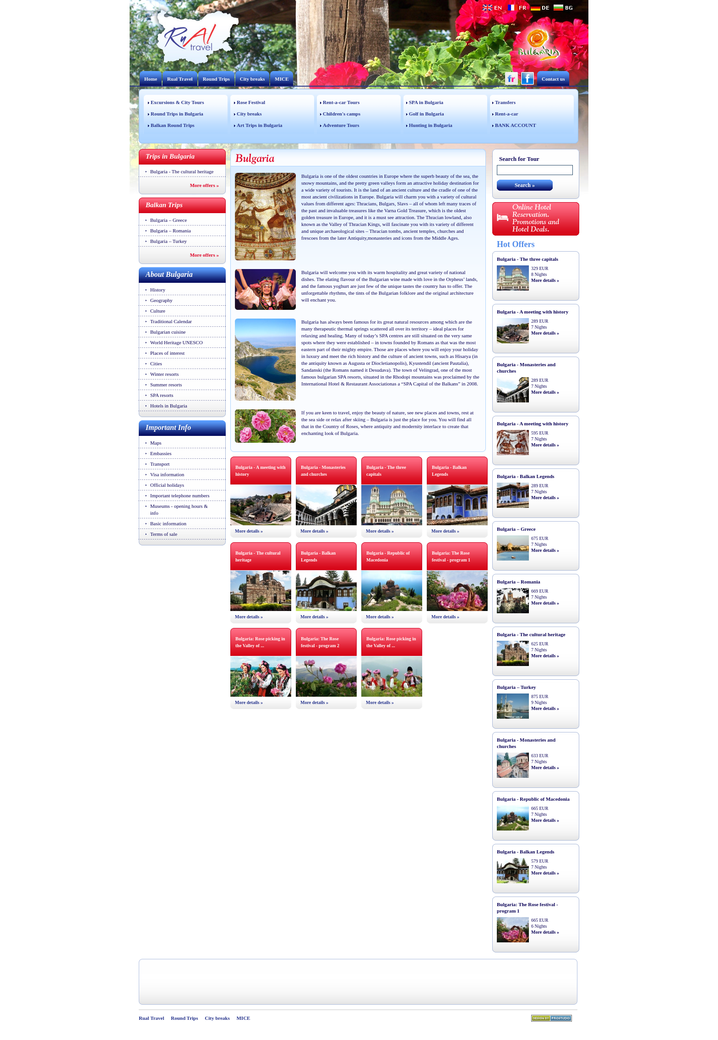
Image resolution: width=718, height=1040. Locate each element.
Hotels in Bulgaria (168, 405)
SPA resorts (162, 395)
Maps (155, 443)
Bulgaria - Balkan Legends (526, 476)
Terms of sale (163, 534)
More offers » (204, 185)
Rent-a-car (506, 113)
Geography (161, 300)
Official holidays (167, 485)
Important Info (168, 427)
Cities (156, 363)
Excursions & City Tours (177, 102)
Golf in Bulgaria (426, 113)
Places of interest (167, 353)
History (157, 289)
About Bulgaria (169, 274)
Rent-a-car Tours (341, 102)
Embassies (160, 453)
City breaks (252, 79)
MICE (281, 79)
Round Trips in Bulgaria (177, 113)
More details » (249, 531)
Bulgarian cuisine (167, 332)
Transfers (505, 102)
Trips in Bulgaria (170, 156)
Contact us (553, 79)
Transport (159, 464)
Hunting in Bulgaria (430, 125)
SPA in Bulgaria (426, 102)
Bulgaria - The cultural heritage (181, 171)
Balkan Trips (164, 205)
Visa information (167, 474)
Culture (157, 311)
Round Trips (216, 79)
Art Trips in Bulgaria (260, 125)
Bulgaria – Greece (168, 220)
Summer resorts (166, 384)
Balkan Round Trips (173, 125)
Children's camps (341, 113)
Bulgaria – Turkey (168, 241)
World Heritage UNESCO (176, 342)
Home (150, 79)
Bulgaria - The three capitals (527, 259)
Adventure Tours (341, 125)
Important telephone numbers (180, 495)
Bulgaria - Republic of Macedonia (533, 799)
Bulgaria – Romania (170, 230)
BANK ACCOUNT (515, 125)
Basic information (168, 523)
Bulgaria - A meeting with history (532, 311)
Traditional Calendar (171, 321)
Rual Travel (180, 79)
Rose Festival (251, 102)
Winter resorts (164, 374)
